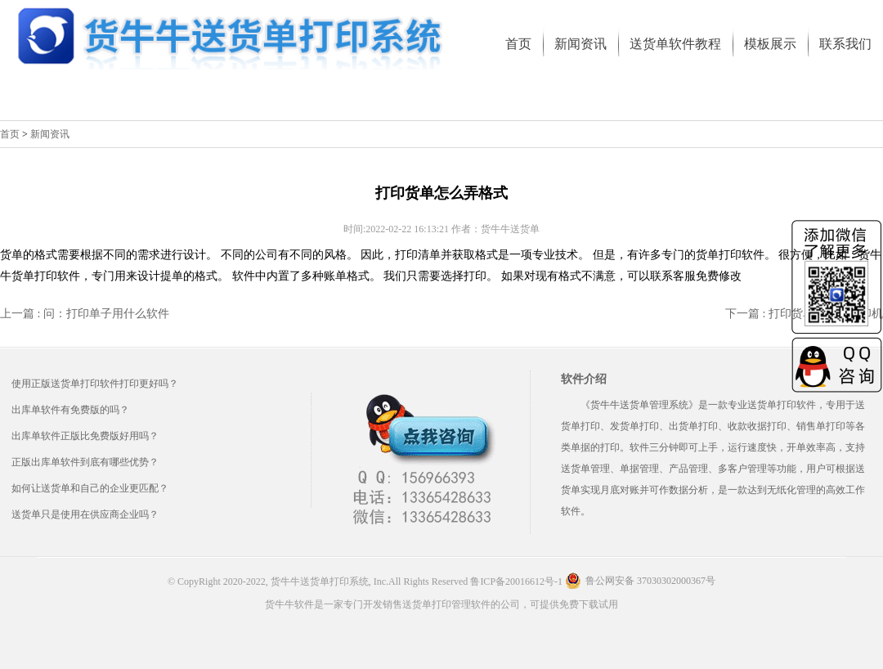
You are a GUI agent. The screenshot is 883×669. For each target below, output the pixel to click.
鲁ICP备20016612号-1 (516, 581)
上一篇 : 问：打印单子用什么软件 (84, 314)
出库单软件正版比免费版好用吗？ (85, 436)
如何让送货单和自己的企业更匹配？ (89, 488)
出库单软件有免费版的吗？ (70, 409)
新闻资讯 (49, 134)
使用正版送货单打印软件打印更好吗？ (94, 383)
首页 (10, 134)
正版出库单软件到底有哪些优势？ (85, 462)
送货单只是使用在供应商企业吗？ (85, 514)
